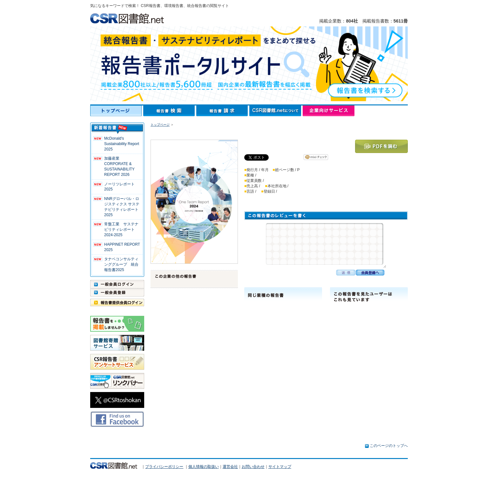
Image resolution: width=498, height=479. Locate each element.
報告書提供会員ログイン (117, 302)
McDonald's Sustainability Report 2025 (121, 143)
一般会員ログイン (117, 284)
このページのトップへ (389, 445)
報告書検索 (169, 110)
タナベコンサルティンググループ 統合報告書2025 (121, 264)
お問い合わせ (253, 466)
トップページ (116, 110)
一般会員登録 (117, 292)
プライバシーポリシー (164, 466)
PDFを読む (381, 146)
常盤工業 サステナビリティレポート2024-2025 (121, 229)
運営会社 (230, 466)
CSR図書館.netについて (276, 110)
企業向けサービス (328, 110)
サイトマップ (279, 466)
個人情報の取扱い (203, 466)
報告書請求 (222, 110)
